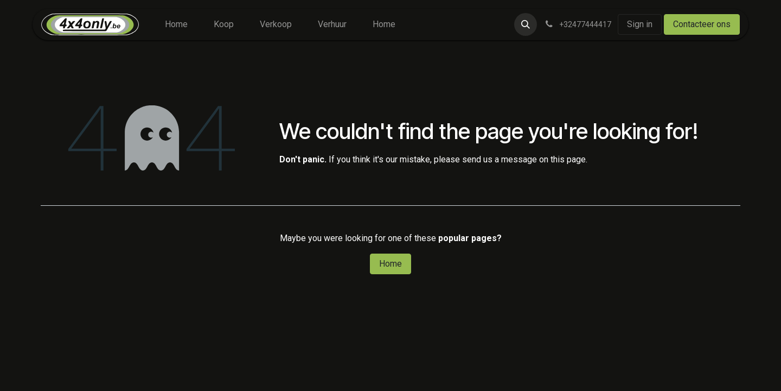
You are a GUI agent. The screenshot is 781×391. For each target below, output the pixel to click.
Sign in (639, 24)
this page (568, 159)
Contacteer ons (702, 24)
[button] (525, 24)
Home (390, 263)
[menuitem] (176, 24)
